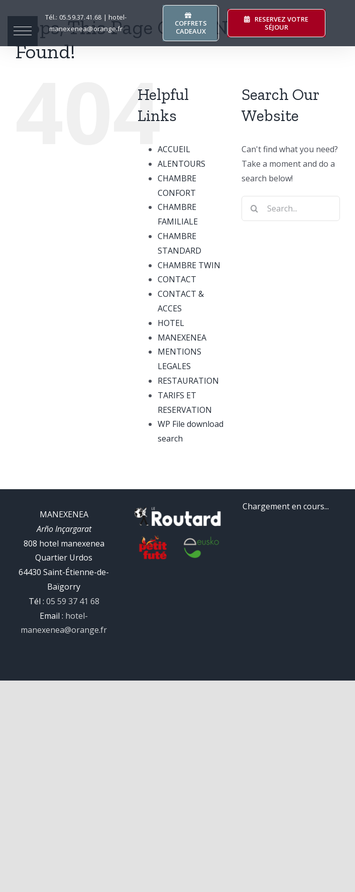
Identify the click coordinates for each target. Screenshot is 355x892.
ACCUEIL (174, 149)
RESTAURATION (188, 380)
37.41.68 (80, 17)
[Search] (254, 208)
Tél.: (52, 17)
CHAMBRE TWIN (189, 265)
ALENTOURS (181, 163)
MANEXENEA (182, 337)
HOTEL (171, 322)
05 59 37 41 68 (72, 601)
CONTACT (177, 279)
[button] (23, 31)
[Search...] (291, 208)
